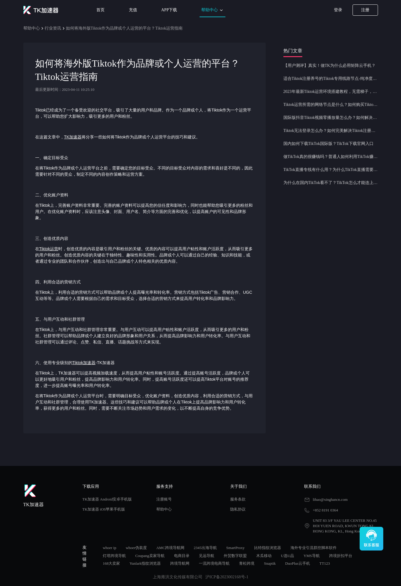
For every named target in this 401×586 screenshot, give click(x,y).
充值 (133, 10)
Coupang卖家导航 (150, 555)
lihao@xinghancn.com (330, 499)
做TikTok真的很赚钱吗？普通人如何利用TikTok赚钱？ (330, 156)
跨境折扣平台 (340, 555)
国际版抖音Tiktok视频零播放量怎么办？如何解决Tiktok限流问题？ (330, 117)
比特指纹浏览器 (267, 547)
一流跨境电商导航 (214, 563)
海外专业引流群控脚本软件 (313, 547)
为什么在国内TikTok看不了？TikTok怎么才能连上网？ (330, 182)
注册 (365, 10)
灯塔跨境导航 (114, 555)
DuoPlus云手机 (297, 563)
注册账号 (164, 499)
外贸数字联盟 (235, 555)
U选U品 (287, 555)
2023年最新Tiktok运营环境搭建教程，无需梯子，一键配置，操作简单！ (330, 91)
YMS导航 (311, 555)
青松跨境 (246, 563)
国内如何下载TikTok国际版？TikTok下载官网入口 (328, 143)
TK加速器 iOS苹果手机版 (103, 509)
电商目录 (181, 555)
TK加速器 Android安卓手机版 (107, 499)
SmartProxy (235, 547)
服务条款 (238, 499)
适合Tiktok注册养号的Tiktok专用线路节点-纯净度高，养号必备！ (330, 78)
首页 (100, 10)
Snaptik (270, 563)
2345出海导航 (205, 547)
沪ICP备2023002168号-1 (226, 577)
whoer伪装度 (136, 547)
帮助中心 (212, 10)
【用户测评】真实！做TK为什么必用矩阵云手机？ (329, 65)
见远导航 (206, 555)
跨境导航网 (179, 563)
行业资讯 (53, 28)
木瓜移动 (264, 555)
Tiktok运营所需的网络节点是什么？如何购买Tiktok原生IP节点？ (330, 104)
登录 (338, 10)
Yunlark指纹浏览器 (145, 563)
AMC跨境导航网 (170, 547)
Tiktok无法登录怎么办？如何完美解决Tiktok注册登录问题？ (330, 130)
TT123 (324, 563)
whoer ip (109, 547)
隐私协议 (238, 509)
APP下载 (169, 10)
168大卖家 (111, 563)
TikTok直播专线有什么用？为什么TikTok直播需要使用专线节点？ (330, 169)
